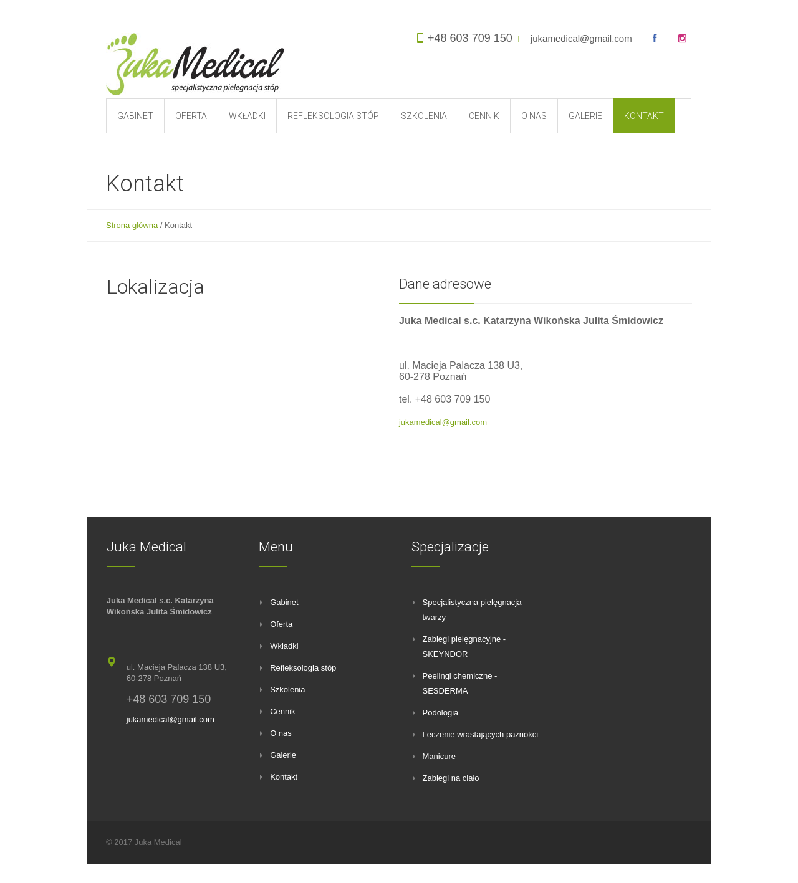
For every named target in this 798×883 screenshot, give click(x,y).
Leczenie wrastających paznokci (481, 734)
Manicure (439, 756)
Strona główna (132, 225)
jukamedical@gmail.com (581, 38)
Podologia (441, 712)
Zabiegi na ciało (451, 778)
